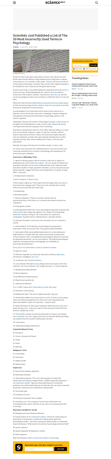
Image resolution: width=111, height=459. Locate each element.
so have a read (57, 145)
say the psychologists (40, 239)
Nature (74, 98)
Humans (16, 47)
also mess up (55, 95)
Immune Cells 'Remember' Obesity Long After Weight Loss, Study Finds (85, 104)
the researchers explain (35, 163)
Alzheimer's (17, 214)
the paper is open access (57, 122)
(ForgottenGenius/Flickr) (19, 73)
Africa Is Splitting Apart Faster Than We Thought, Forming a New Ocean (84, 94)
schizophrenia (61, 168)
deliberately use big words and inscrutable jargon (50, 103)
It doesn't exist (32, 179)
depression (60, 254)
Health (74, 89)
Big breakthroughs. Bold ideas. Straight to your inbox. (44, 445)
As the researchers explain (36, 417)
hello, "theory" (47, 82)
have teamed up (55, 111)
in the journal (37, 438)
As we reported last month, (40, 297)
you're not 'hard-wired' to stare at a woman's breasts (37, 247)
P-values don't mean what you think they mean (39, 287)
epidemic (23, 179)
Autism (17, 179)
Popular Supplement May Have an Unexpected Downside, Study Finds (84, 85)
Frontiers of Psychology (50, 438)
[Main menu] (14, 2)
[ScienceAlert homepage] (55, 2)
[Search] (96, 2)
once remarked (18, 316)
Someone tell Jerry (34, 260)
